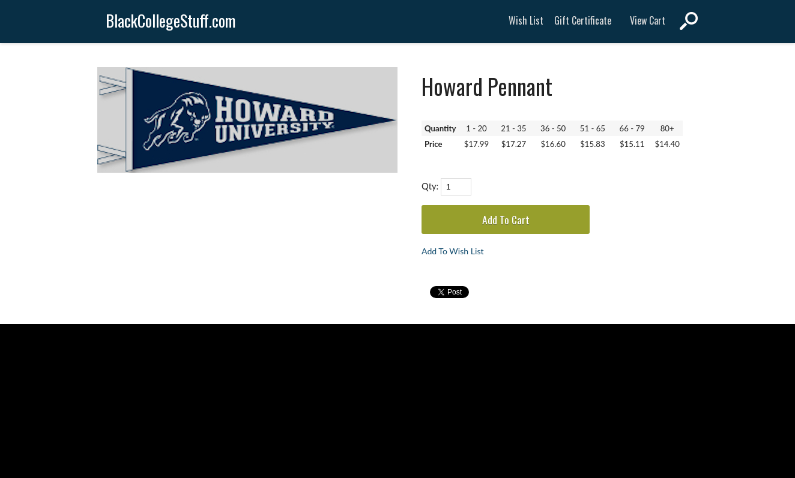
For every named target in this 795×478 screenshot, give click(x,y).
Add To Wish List (453, 251)
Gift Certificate (582, 20)
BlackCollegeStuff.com (171, 20)
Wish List (526, 20)
